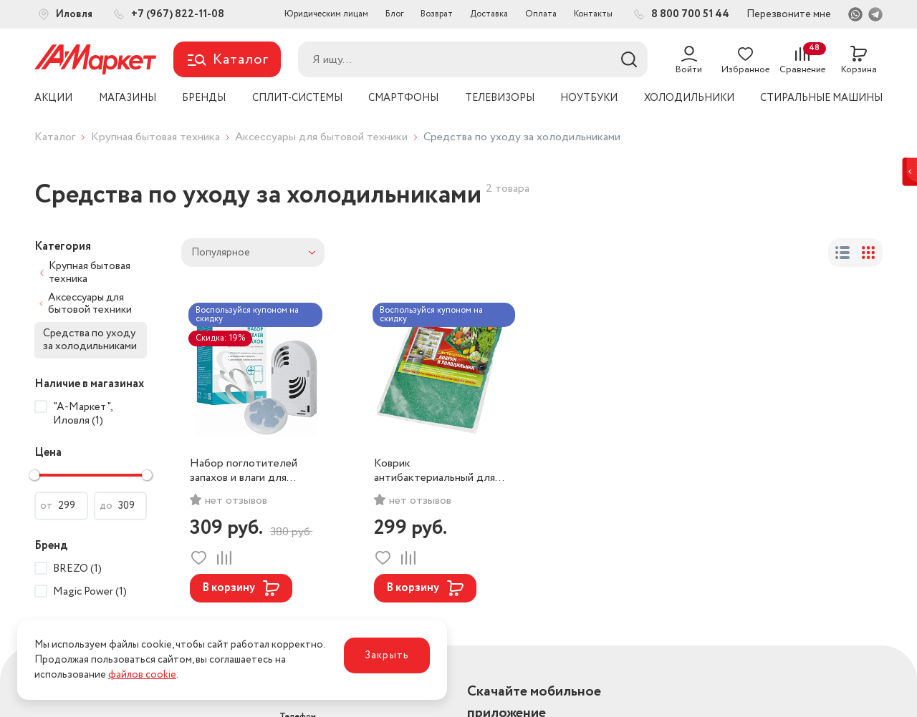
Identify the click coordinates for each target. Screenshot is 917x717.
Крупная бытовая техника (155, 137)
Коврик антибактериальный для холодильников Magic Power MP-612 (434, 471)
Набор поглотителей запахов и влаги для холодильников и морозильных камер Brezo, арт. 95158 (243, 471)
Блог (394, 14)
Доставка (489, 14)
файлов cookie (142, 675)
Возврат (437, 14)
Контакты (593, 14)
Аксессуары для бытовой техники (321, 137)
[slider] (34, 475)
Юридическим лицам (326, 14)
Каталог (54, 137)
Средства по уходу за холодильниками (90, 339)
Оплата (541, 14)
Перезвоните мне (788, 14)
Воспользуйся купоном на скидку (247, 314)
